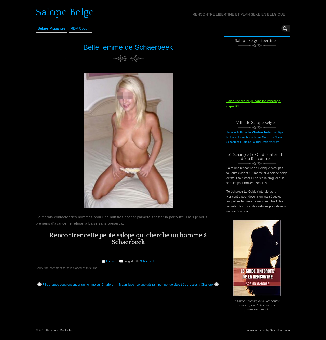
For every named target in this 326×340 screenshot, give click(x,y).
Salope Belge (65, 12)
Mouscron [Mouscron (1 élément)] (268, 137)
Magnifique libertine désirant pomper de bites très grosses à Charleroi (169, 284)
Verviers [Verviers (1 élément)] (274, 141)
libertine (111, 261)
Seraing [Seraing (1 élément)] (246, 141)
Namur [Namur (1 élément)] (279, 137)
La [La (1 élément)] (274, 132)
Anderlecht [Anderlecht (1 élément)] (232, 132)
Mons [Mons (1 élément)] (257, 137)
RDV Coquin (80, 28)
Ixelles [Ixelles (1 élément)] (268, 132)
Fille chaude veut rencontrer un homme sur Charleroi (75, 284)
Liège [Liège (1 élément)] (280, 132)
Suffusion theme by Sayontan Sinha (267, 330)
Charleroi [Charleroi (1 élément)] (257, 132)
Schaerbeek (147, 261)
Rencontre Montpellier (60, 330)
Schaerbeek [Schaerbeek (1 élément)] (233, 141)
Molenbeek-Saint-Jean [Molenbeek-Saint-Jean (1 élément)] (240, 137)
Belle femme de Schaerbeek (128, 47)
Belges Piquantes (51, 28)
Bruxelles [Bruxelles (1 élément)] (245, 132)
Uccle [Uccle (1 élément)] (265, 141)
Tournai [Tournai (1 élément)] (256, 141)
